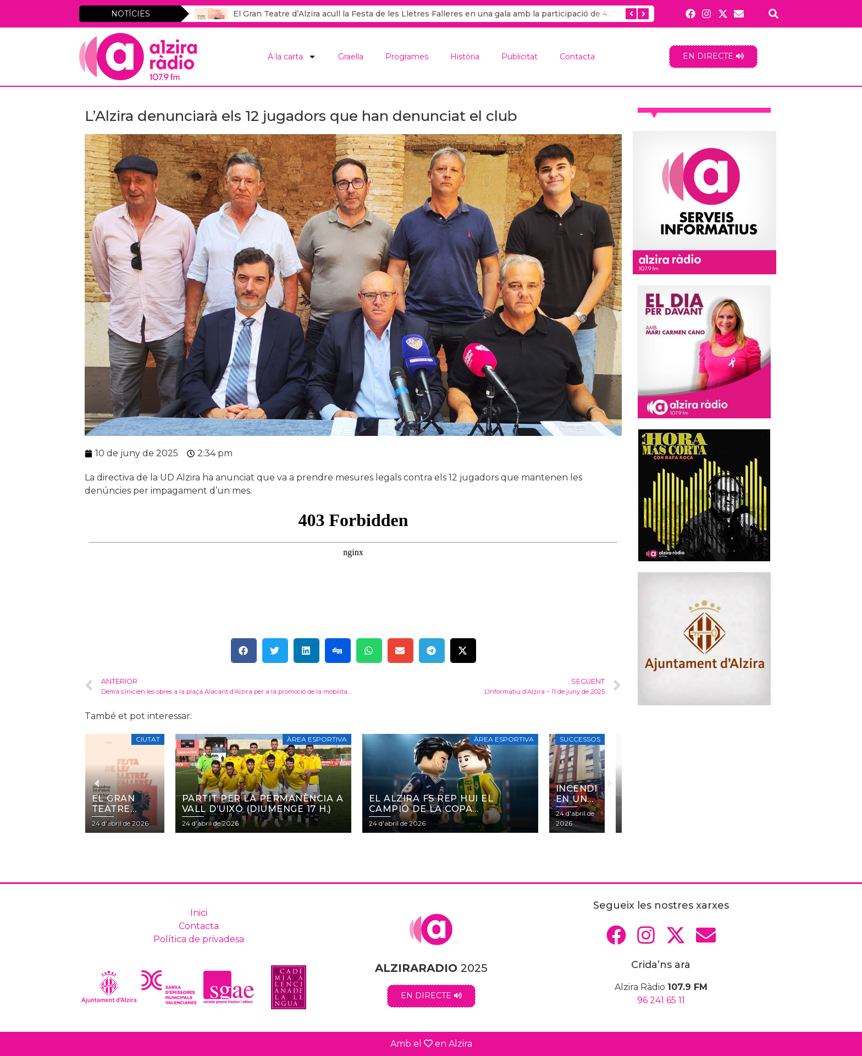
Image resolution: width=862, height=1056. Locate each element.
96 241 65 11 (661, 1000)
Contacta (577, 57)
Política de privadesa (198, 939)
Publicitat (519, 57)
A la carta (292, 56)
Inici (198, 913)
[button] (244, 650)
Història (464, 57)
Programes (406, 57)
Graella (350, 57)
